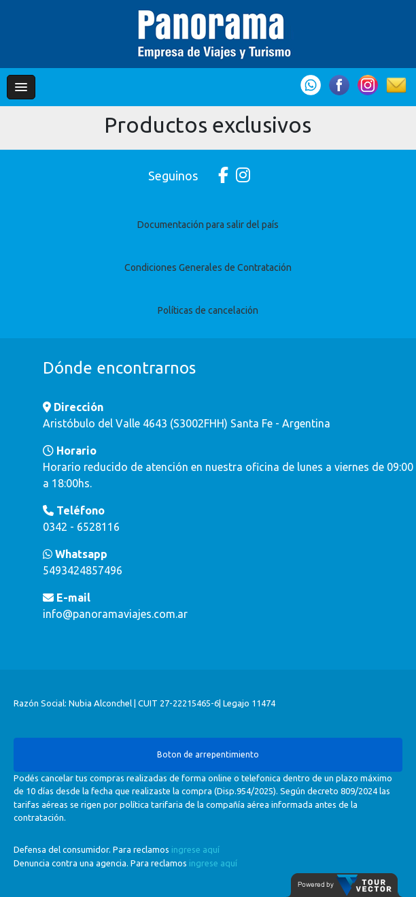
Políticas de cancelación (208, 310)
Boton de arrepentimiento (208, 754)
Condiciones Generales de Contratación (208, 267)
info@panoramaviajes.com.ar (115, 614)
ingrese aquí (195, 849)
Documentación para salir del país (208, 224)
